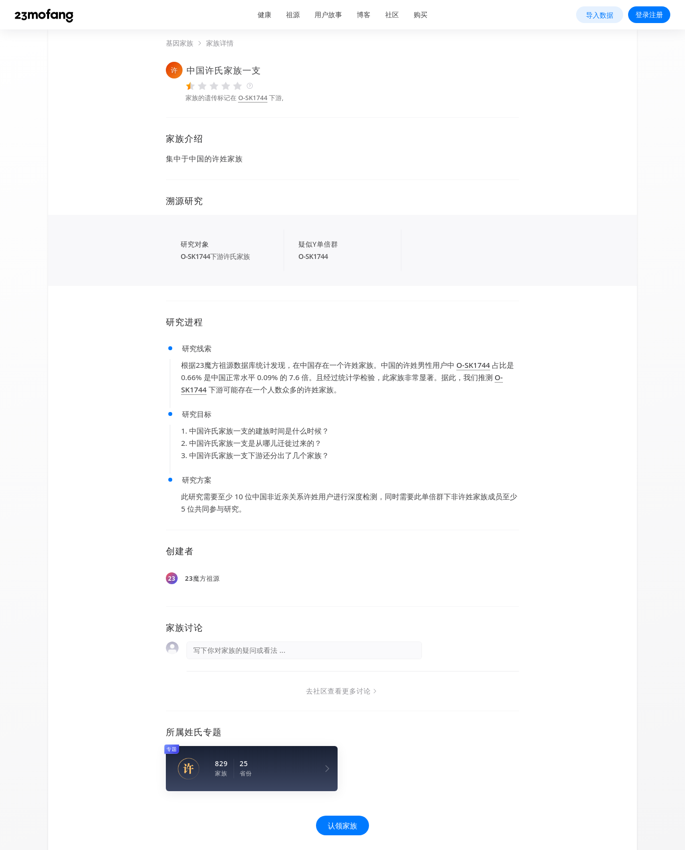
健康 (264, 14)
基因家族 (179, 43)
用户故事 (328, 14)
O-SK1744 (252, 97)
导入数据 (599, 15)
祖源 (293, 14)
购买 (420, 14)
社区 (392, 14)
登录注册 (649, 14)
